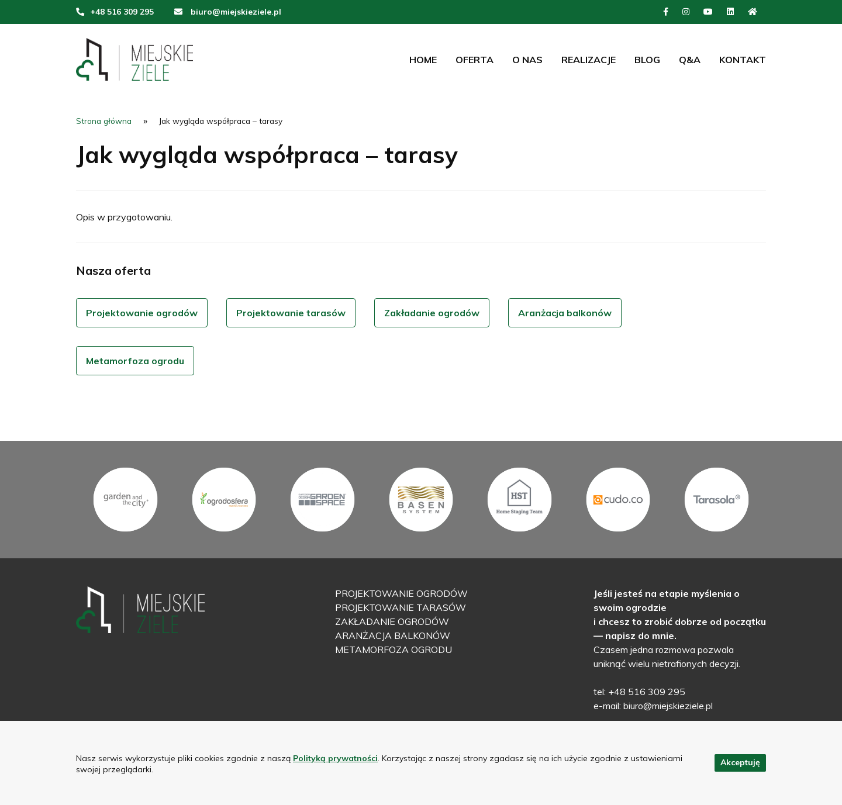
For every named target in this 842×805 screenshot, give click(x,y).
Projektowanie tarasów (291, 313)
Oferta (474, 59)
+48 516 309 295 (122, 11)
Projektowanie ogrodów (142, 313)
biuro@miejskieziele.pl (236, 11)
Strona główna (104, 121)
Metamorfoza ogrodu (135, 361)
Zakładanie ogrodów (431, 313)
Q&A (689, 59)
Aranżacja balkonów (565, 313)
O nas (527, 59)
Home (423, 59)
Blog (647, 59)
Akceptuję (740, 762)
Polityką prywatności (335, 758)
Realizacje (588, 59)
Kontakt (742, 59)
